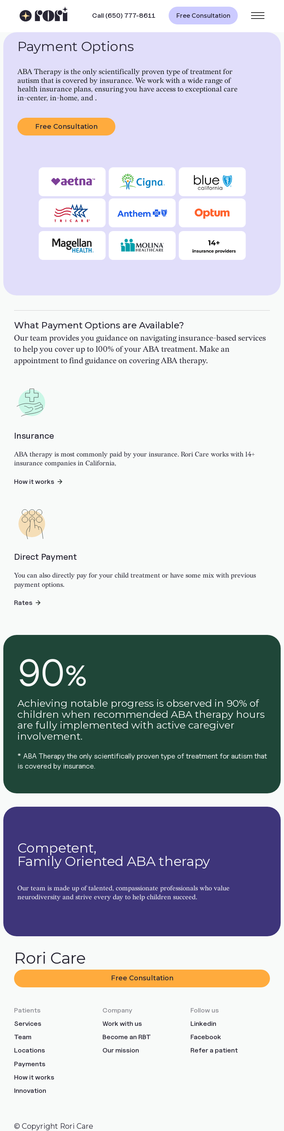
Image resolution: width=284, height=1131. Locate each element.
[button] (257, 15)
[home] (44, 16)
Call (123, 15)
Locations (29, 1050)
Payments (29, 1064)
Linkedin (203, 1023)
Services (27, 1023)
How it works (34, 1077)
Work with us (122, 1023)
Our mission (120, 1050)
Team (22, 1037)
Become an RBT (126, 1037)
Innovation (30, 1090)
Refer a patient (214, 1050)
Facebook (205, 1037)
